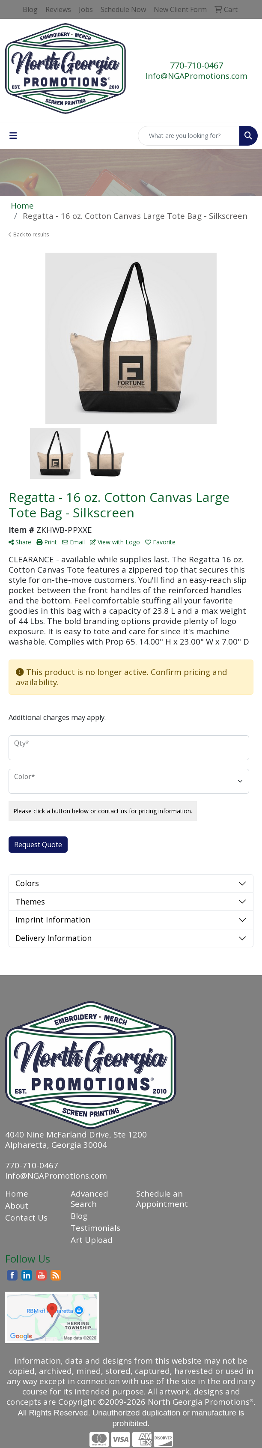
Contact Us (26, 1217)
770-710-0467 (196, 65)
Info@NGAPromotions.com (196, 75)
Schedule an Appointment (162, 1198)
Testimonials (95, 1227)
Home (16, 1193)
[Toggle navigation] (13, 136)
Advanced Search (89, 1198)
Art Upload (92, 1239)
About (16, 1205)
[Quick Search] (189, 136)
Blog (79, 1215)
